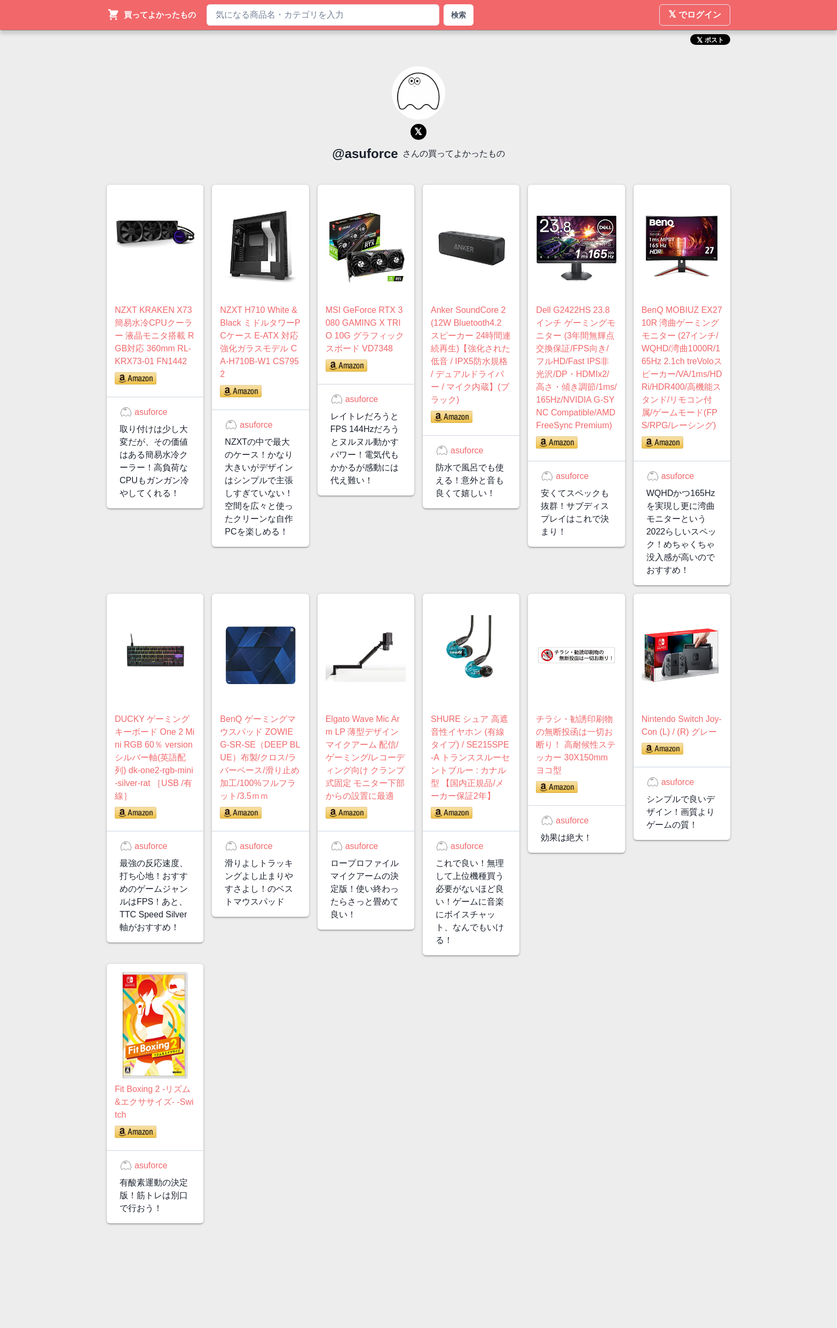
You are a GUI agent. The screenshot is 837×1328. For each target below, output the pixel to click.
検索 (458, 15)
